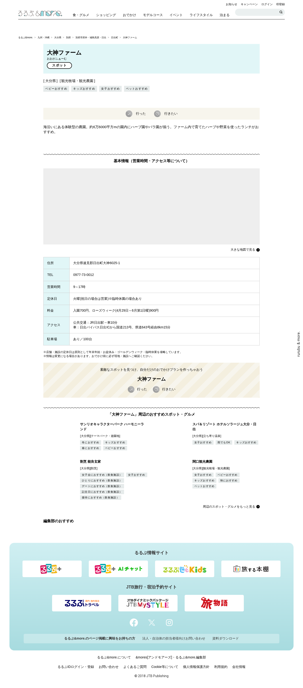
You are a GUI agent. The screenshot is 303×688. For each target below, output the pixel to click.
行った (140, 113)
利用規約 (220, 667)
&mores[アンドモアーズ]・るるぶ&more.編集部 (171, 657)
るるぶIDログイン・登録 (76, 667)
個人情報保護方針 (196, 667)
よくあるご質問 (135, 667)
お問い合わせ (109, 667)
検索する (281, 12)
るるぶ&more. (25, 37)
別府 (68, 37)
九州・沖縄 (43, 37)
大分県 (57, 37)
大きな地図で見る (243, 249)
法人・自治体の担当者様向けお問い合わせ (173, 638)
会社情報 (238, 667)
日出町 (114, 37)
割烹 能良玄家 (90, 461)
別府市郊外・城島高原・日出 (91, 37)
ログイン (267, 4)
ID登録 (280, 4)
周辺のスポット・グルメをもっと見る (229, 506)
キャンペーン (249, 4)
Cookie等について (164, 667)
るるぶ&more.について (114, 657)
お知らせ (231, 4)
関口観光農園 (202, 461)
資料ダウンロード (225, 638)
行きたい (170, 113)
